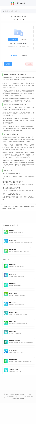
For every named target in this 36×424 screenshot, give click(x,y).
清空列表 (29, 75)
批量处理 (8, 75)
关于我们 (6, 414)
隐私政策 (22, 414)
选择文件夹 (24, 50)
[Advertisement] (18, 19)
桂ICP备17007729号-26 (28, 417)
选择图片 (13, 50)
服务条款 (17, 414)
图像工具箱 (11, 417)
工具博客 (12, 414)
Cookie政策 (28, 414)
